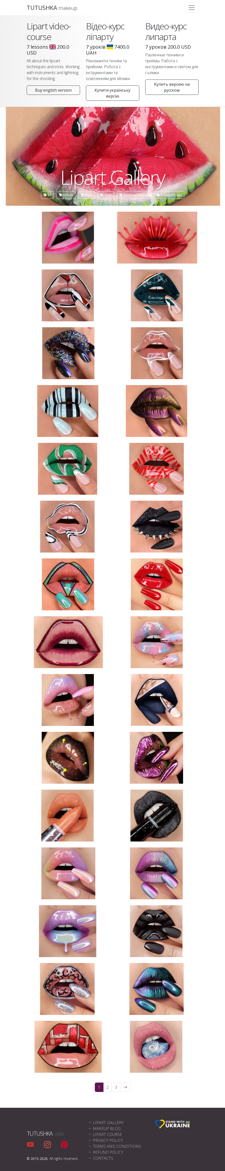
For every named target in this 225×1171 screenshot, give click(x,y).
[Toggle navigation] (192, 8)
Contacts (100, 1158)
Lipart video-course (49, 31)
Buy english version (53, 90)
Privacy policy (105, 1140)
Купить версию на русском (172, 87)
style (106, 195)
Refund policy (105, 1152)
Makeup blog (104, 1128)
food (87, 195)
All (47, 195)
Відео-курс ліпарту (105, 31)
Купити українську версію (112, 93)
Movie (66, 195)
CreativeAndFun (134, 195)
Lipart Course (105, 1134)
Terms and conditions (114, 1146)
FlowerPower (169, 195)
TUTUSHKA (52, 7)
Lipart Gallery (106, 1122)
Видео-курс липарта (166, 31)
